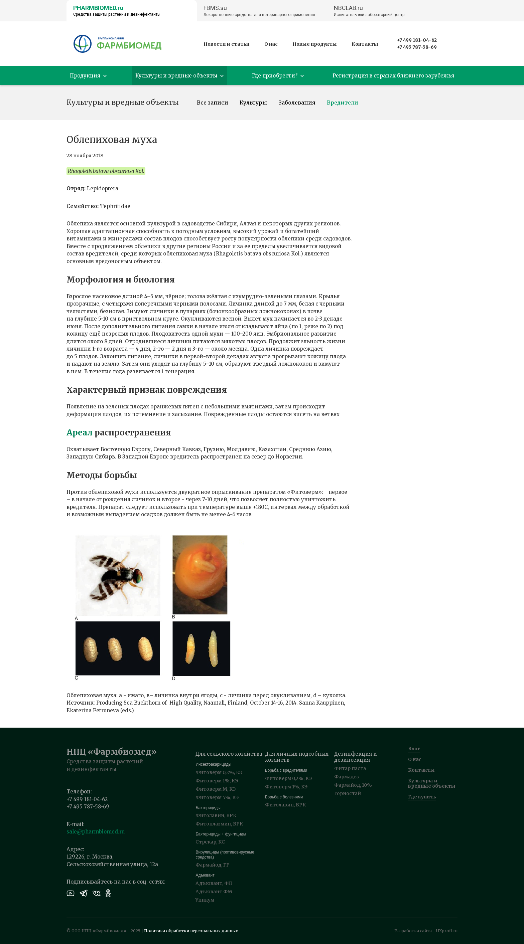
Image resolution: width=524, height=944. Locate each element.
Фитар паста (350, 768)
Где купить (422, 797)
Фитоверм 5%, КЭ (217, 797)
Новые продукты (314, 44)
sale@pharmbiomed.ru (96, 831)
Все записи (212, 103)
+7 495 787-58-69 (417, 47)
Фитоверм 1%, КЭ (216, 781)
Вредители (342, 103)
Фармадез (346, 777)
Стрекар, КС (210, 842)
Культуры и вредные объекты (431, 783)
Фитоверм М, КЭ (215, 789)
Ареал (80, 432)
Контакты (365, 44)
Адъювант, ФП (213, 883)
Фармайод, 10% (353, 785)
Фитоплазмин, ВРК (219, 824)
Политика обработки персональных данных (191, 930)
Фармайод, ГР (212, 865)
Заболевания (296, 103)
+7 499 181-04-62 (417, 40)
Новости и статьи (227, 44)
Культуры (253, 103)
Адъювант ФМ (213, 892)
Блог (414, 749)
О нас (271, 44)
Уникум (204, 900)
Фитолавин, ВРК (215, 815)
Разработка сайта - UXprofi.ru (425, 930)
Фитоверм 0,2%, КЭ (218, 772)
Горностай (347, 793)
